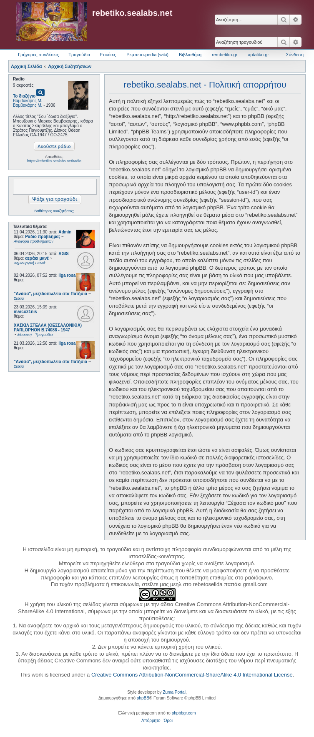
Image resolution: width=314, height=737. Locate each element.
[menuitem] (150, 720)
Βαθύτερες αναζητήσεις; (54, 211)
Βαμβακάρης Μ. (27, 100)
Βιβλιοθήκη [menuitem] (190, 54)
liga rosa (66, 275)
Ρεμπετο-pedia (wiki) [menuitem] (147, 54)
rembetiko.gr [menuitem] (224, 54)
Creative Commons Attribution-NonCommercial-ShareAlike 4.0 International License (192, 675)
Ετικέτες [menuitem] (108, 54)
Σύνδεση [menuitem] (295, 54)
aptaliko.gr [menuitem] (258, 54)
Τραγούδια (79, 54)
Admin (64, 232)
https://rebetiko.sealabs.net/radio (54, 161)
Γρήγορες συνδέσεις (38, 54)
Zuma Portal (174, 692)
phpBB (143, 698)
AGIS (63, 253)
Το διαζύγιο (24, 96)
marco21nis (25, 311)
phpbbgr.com (184, 713)
